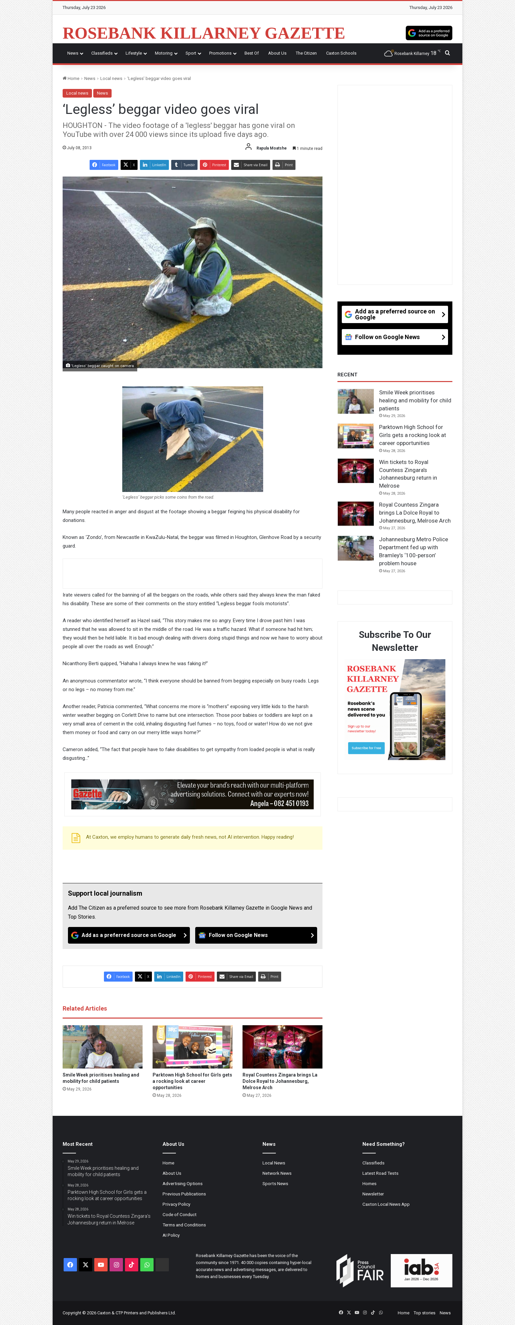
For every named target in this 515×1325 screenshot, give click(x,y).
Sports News (275, 1183)
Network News (276, 1173)
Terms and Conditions (184, 1224)
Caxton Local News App (386, 1204)
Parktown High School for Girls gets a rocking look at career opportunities (192, 1081)
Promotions (220, 53)
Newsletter (373, 1193)
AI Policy (171, 1235)
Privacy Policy (176, 1204)
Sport (191, 53)
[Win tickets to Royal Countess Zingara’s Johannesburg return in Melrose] (355, 471)
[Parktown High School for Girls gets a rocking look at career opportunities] (193, 1047)
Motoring (164, 53)
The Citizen (306, 53)
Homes (369, 1183)
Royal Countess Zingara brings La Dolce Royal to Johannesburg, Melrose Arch (280, 1081)
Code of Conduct (180, 1214)
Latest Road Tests (380, 1173)
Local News (273, 1162)
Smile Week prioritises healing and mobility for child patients (415, 400)
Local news (111, 78)
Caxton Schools (341, 53)
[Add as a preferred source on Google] (429, 33)
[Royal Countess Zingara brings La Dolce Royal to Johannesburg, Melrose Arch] (282, 1047)
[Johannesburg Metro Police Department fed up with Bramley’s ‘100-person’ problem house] (355, 548)
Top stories (424, 1312)
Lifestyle (134, 53)
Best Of (252, 53)
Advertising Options (183, 1183)
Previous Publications (184, 1193)
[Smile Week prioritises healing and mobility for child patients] (103, 1047)
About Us (277, 53)
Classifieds (102, 53)
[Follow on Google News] (256, 935)
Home (71, 78)
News (72, 53)
